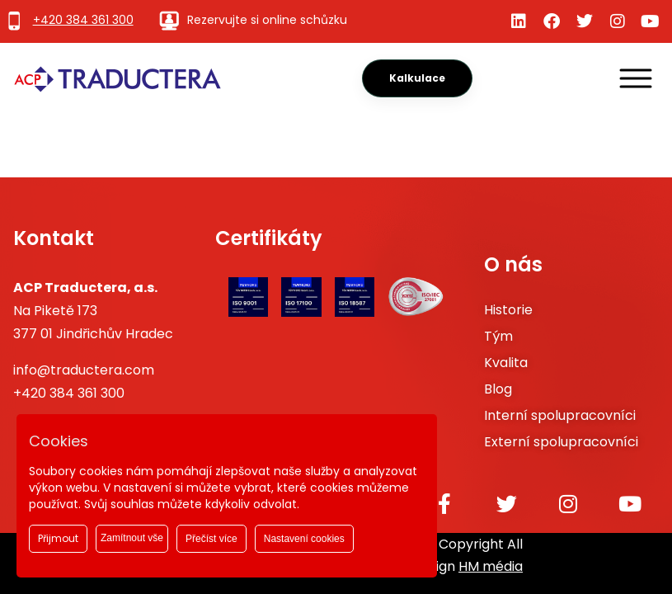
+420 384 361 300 (69, 393)
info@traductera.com (83, 370)
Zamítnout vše (132, 538)
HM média (490, 566)
